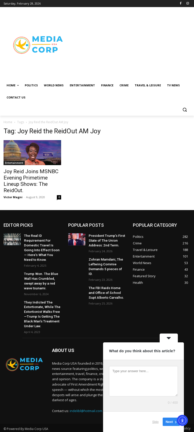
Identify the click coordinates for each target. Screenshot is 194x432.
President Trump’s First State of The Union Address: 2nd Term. (105, 240)
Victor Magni (13, 197)
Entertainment (14, 163)
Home (8, 122)
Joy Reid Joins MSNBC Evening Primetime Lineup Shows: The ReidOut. (31, 180)
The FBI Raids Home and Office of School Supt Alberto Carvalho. (106, 283)
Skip (155, 422)
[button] (184, 110)
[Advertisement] (131, 44)
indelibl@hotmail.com (86, 397)
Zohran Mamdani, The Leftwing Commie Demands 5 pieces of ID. (106, 262)
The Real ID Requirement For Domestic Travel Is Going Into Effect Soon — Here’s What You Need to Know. (41, 244)
